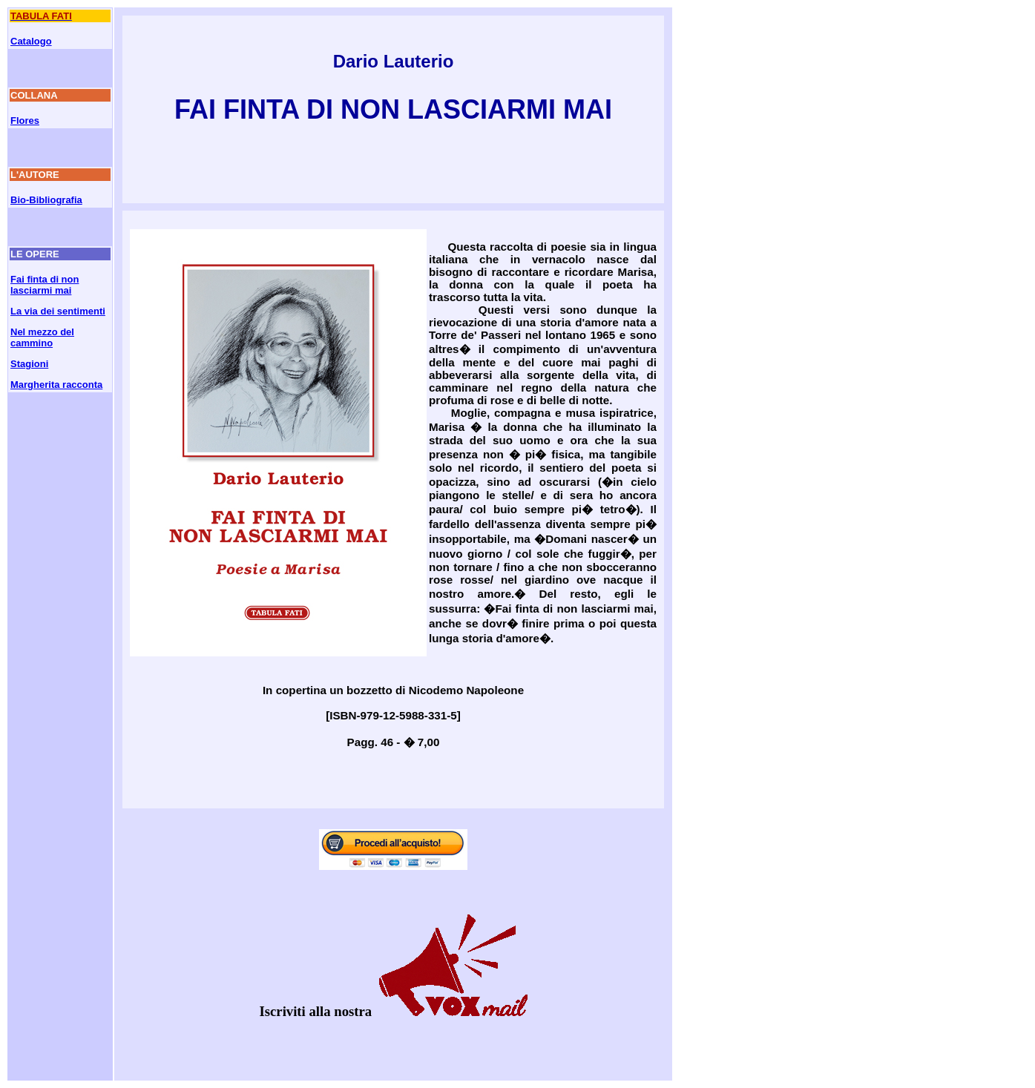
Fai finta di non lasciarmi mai (44, 285)
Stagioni (29, 363)
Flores (24, 120)
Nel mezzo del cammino (42, 337)
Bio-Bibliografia (46, 199)
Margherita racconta (56, 384)
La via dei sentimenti (57, 311)
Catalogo (31, 41)
